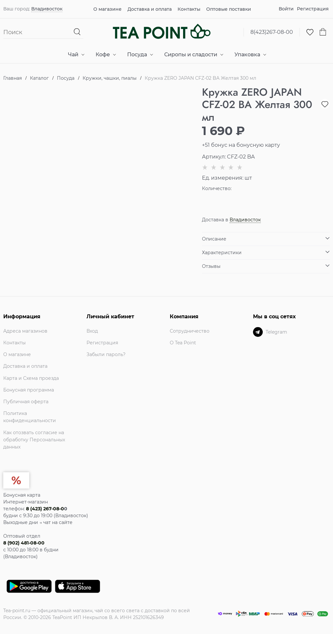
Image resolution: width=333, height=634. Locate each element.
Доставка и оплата (149, 9)
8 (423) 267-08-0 (45, 509)
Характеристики (222, 252)
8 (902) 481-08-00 (24, 543)
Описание (214, 239)
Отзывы (211, 266)
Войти (286, 9)
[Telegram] (258, 332)
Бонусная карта (21, 495)
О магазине (107, 9)
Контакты (189, 9)
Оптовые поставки (228, 9)
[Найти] (77, 32)
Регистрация (313, 9)
